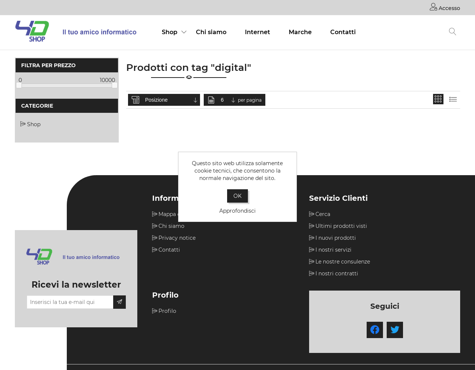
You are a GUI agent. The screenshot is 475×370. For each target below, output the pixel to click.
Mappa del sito (177, 214)
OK (237, 196)
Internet (257, 32)
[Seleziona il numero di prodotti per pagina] (228, 100)
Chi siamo (211, 32)
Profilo (167, 311)
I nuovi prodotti (335, 238)
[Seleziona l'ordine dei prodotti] (172, 100)
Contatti (343, 32)
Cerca (322, 214)
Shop (169, 32)
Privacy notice (177, 238)
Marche (300, 32)
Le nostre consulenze (342, 261)
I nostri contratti (336, 273)
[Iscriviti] (70, 302)
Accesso (445, 6)
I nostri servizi (333, 249)
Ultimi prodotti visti (341, 226)
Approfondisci (237, 210)
